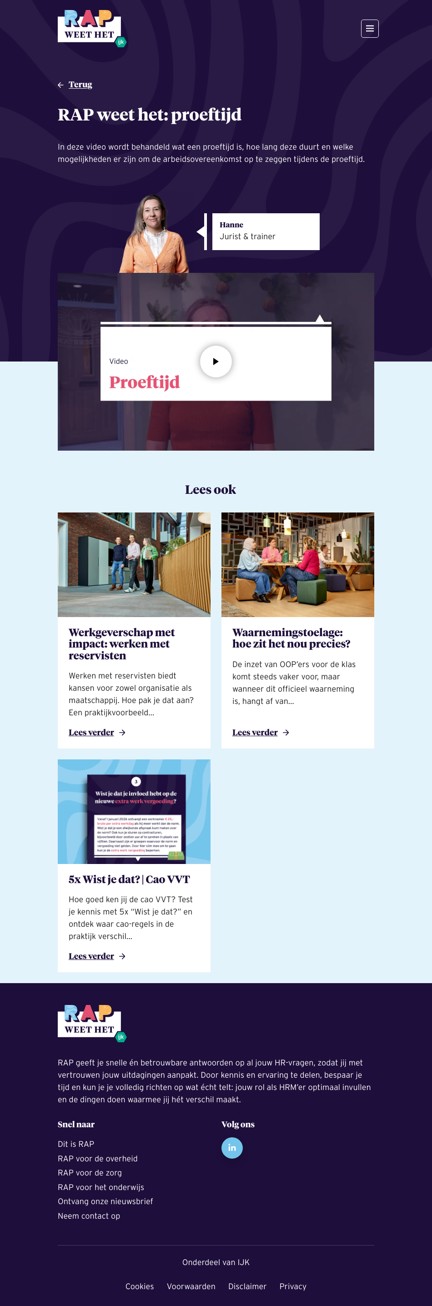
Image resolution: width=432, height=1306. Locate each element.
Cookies (140, 1286)
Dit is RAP (76, 1144)
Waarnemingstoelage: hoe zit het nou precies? (291, 639)
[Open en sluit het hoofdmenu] (370, 29)
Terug (80, 85)
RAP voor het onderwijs (101, 1187)
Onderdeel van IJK (216, 1262)
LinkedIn (232, 1148)
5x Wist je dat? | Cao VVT (129, 880)
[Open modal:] (216, 361)
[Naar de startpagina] (92, 28)
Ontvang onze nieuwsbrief (105, 1201)
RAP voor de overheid (98, 1158)
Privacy (292, 1286)
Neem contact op (89, 1216)
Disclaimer (247, 1286)
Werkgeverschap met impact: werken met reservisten (122, 645)
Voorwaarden (191, 1286)
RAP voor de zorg (90, 1172)
